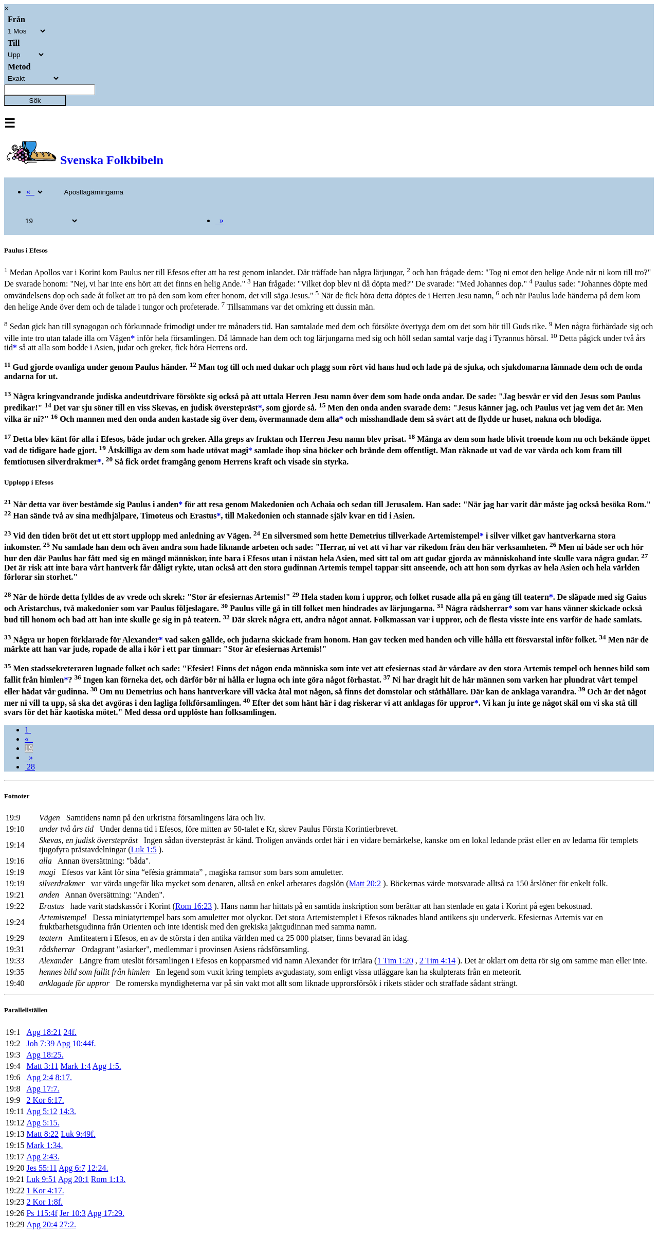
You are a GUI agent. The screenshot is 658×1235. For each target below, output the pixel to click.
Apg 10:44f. (76, 1043)
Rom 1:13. (108, 1179)
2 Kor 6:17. (45, 1100)
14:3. (67, 1111)
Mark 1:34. (44, 1145)
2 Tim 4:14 (437, 960)
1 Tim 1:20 (395, 960)
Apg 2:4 (39, 1077)
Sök (35, 100)
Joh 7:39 (40, 1043)
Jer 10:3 (73, 1213)
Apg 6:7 (72, 1168)
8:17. (63, 1077)
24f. (69, 1032)
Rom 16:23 (193, 906)
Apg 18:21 (43, 1032)
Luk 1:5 (144, 849)
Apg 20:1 (73, 1179)
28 (30, 766)
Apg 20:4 (41, 1224)
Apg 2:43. (42, 1156)
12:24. (97, 1168)
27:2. (67, 1224)
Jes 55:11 (41, 1168)
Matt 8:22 (42, 1134)
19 (29, 748)
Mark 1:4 (76, 1066)
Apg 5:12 (41, 1111)
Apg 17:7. (42, 1088)
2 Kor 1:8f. (44, 1201)
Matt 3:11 (42, 1066)
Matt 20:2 (365, 883)
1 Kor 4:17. (45, 1190)
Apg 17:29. (105, 1213)
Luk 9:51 (41, 1179)
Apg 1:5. (107, 1066)
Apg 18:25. (44, 1054)
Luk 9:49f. (78, 1134)
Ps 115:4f (41, 1213)
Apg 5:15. (42, 1122)
